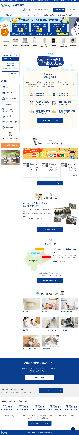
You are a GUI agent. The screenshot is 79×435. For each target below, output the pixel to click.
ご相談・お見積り (59, 10)
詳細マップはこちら (59, 261)
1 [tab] (35, 34)
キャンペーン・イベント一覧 (50, 183)
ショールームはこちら (50, 229)
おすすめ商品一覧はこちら (10, 145)
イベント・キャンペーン (22, 15)
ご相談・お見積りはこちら (10, 58)
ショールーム (36, 15)
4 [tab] (42, 34)
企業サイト (75, 0)
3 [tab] (39, 34)
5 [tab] (44, 34)
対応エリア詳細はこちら (50, 280)
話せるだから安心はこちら (50, 120)
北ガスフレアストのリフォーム (40, 423)
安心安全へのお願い (49, 15)
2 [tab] (37, 34)
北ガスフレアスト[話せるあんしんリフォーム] (63, 0)
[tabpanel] (39, 26)
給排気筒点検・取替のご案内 (65, 15)
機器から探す (9, 15)
